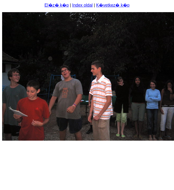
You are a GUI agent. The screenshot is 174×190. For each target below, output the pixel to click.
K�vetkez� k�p (112, 5)
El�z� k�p (56, 5)
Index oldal (82, 5)
